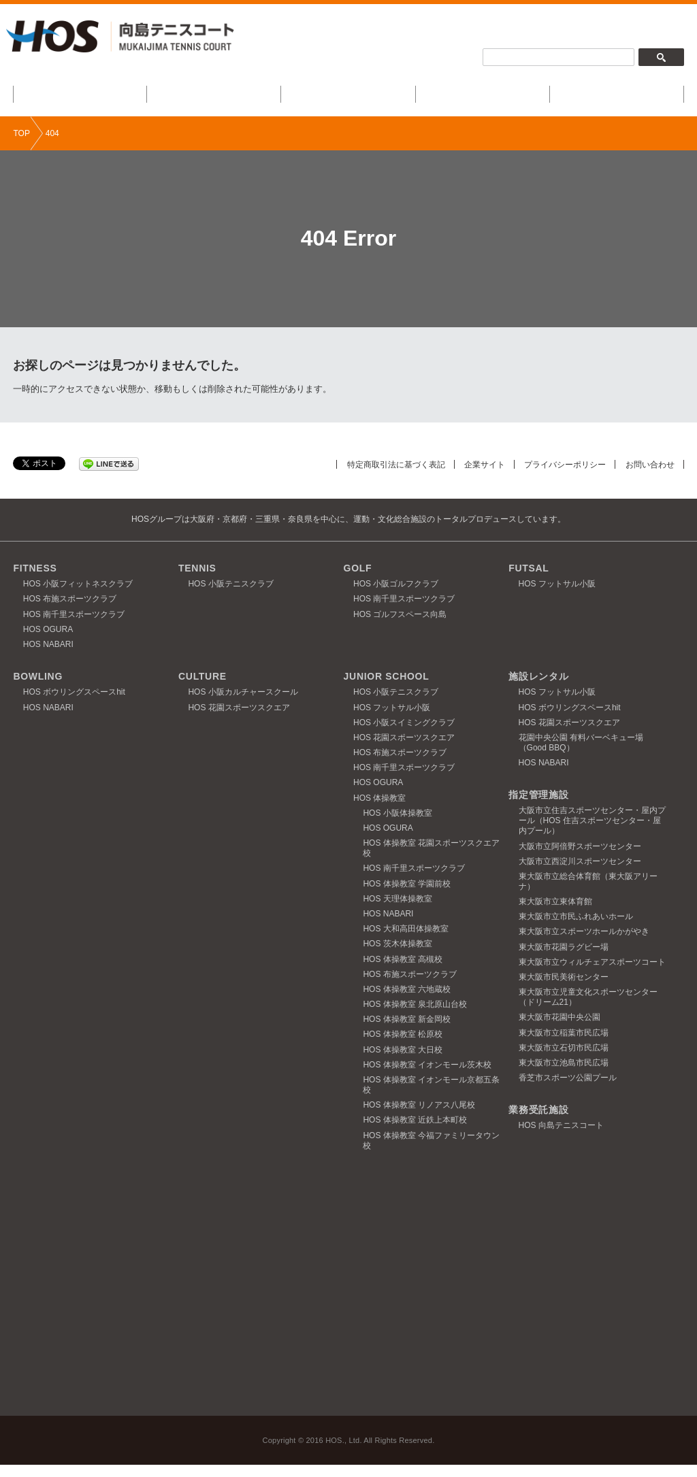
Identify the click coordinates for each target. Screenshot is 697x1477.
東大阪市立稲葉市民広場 (564, 1045)
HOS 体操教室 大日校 (402, 1062)
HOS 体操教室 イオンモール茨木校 (427, 1077)
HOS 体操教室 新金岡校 (407, 1031)
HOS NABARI (48, 656)
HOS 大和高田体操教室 (405, 941)
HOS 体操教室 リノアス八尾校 (419, 1117)
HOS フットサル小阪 (557, 596)
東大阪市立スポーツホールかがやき (584, 944)
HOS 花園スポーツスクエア (238, 720)
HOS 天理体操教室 (397, 911)
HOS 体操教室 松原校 (402, 1047)
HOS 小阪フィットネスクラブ (78, 596)
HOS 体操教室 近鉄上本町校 (415, 1133)
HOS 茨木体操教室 (397, 956)
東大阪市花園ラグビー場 (564, 959)
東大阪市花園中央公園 (559, 1030)
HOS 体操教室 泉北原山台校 (415, 1016)
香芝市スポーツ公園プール (568, 1090)
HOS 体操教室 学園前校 (407, 896)
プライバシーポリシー (557, 483)
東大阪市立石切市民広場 (564, 1060)
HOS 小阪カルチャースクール (242, 705)
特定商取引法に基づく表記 (378, 483)
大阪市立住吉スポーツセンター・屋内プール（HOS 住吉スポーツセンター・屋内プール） (592, 833)
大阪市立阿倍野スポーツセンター (580, 858)
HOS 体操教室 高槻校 (402, 971)
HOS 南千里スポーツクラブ (74, 626)
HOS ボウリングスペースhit (74, 705)
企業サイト (472, 483)
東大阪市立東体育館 (555, 913)
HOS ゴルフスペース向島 (400, 626)
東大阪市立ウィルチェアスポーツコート (592, 974)
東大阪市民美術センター (564, 989)
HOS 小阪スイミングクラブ (404, 735)
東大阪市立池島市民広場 (564, 1075)
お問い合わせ (648, 483)
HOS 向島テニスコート (561, 1138)
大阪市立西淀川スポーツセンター (580, 873)
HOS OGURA (48, 641)
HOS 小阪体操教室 (397, 825)
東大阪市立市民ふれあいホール (576, 928)
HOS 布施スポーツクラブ (69, 611)
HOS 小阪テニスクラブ (230, 596)
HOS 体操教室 (379, 810)
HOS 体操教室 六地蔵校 (407, 1001)
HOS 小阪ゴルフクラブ (395, 596)
